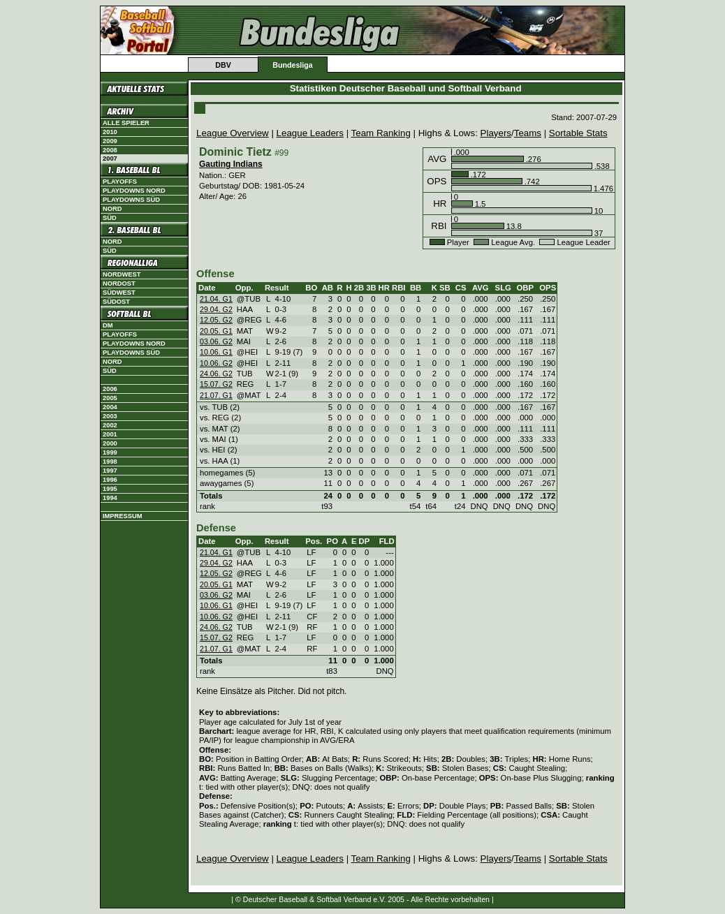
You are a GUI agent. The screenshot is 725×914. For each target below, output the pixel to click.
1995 (110, 488)
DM (108, 325)
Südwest (119, 292)
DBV (223, 65)
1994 (110, 497)
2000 (110, 443)
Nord (112, 208)
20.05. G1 (216, 331)
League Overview (232, 133)
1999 (110, 452)
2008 (110, 150)
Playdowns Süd (131, 199)
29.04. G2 (216, 309)
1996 (110, 479)
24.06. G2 (216, 373)
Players (496, 133)
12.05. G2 (216, 320)
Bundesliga (292, 65)
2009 (110, 141)
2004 (110, 407)
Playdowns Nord (134, 190)
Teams (527, 133)
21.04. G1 (216, 299)
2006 (110, 388)
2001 (110, 434)
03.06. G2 (216, 341)
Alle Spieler (126, 122)
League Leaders (310, 133)
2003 (110, 416)
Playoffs (120, 181)
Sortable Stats (578, 133)
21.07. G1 (216, 395)
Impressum (122, 516)
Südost (116, 301)
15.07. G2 (216, 384)
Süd (110, 217)
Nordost (119, 283)
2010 (110, 131)
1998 (110, 461)
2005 (110, 398)
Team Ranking (381, 133)
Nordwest (121, 274)
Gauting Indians (231, 164)
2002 (110, 425)
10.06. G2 (216, 363)
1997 (110, 470)
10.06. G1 (216, 352)
